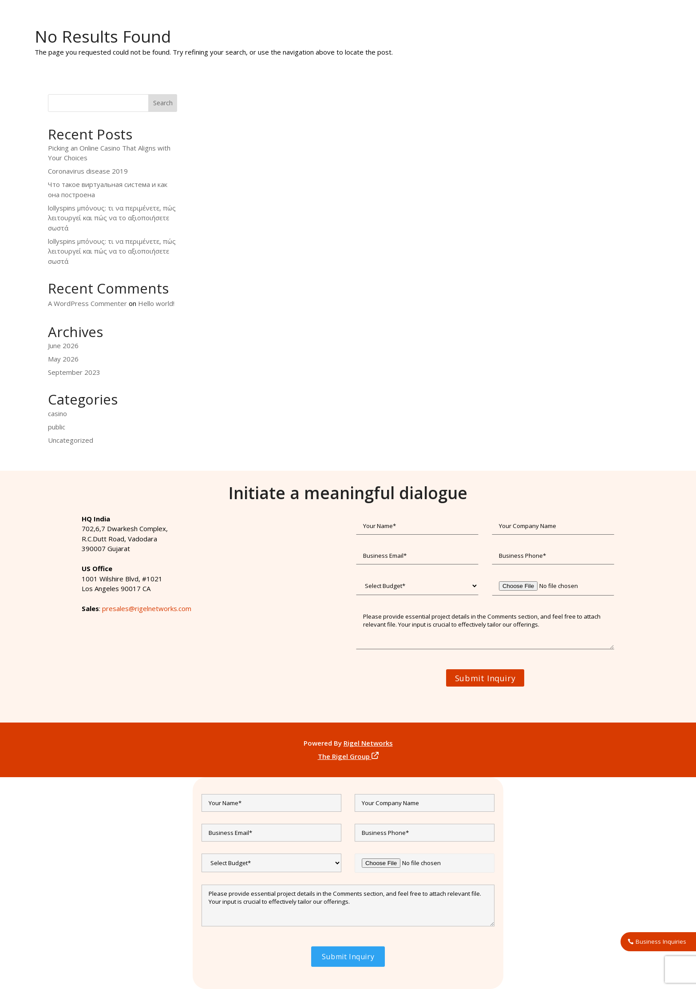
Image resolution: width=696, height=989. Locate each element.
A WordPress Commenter (87, 303)
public (56, 426)
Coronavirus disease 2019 (88, 171)
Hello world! (156, 303)
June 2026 (63, 345)
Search (163, 103)
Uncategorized (70, 440)
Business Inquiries (661, 941)
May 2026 (63, 358)
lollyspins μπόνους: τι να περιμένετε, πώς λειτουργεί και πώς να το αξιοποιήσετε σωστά (112, 217)
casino (57, 413)
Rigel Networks (368, 743)
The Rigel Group (348, 756)
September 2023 (74, 372)
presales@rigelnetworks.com (146, 608)
